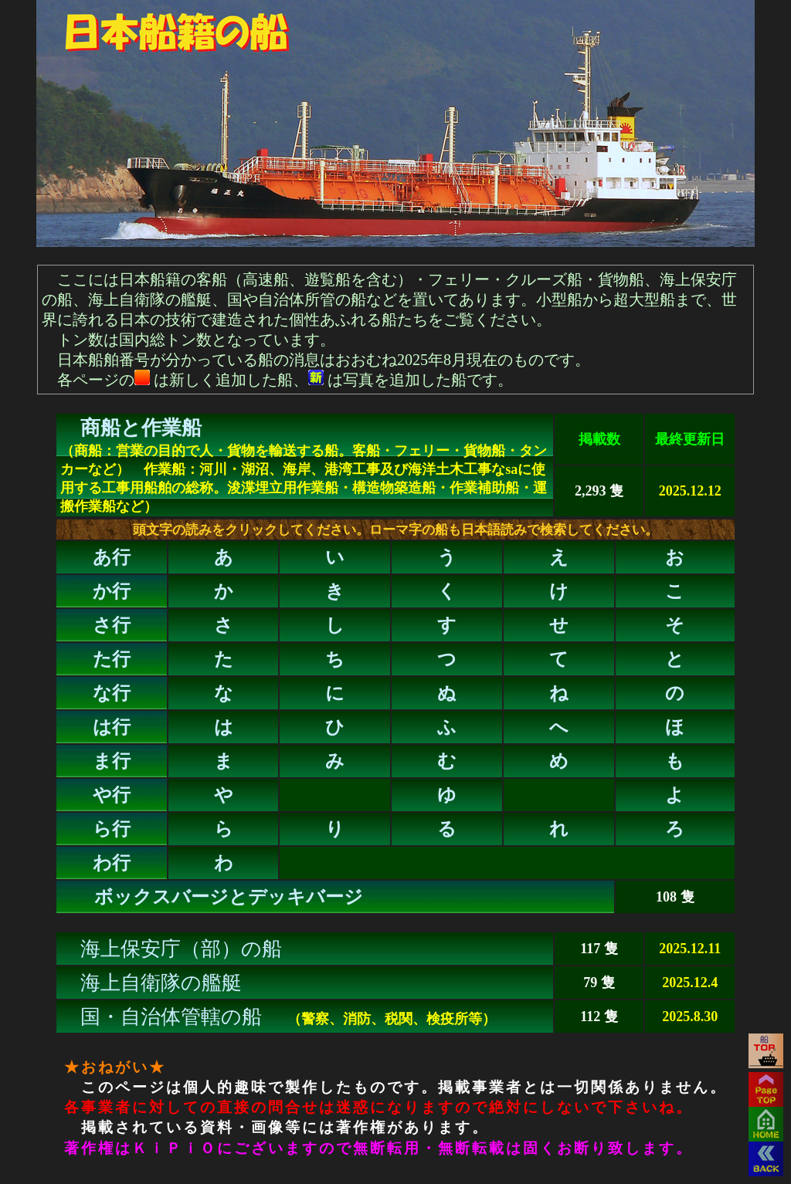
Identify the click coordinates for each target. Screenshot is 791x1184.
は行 (112, 727)
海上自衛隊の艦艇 (161, 983)
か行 (112, 591)
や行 (112, 795)
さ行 (112, 625)
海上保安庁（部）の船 (181, 949)
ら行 (112, 829)
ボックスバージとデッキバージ (228, 897)
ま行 (112, 761)
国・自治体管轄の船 (171, 1017)
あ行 (112, 557)
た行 (112, 659)
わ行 (112, 863)
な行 (112, 693)
